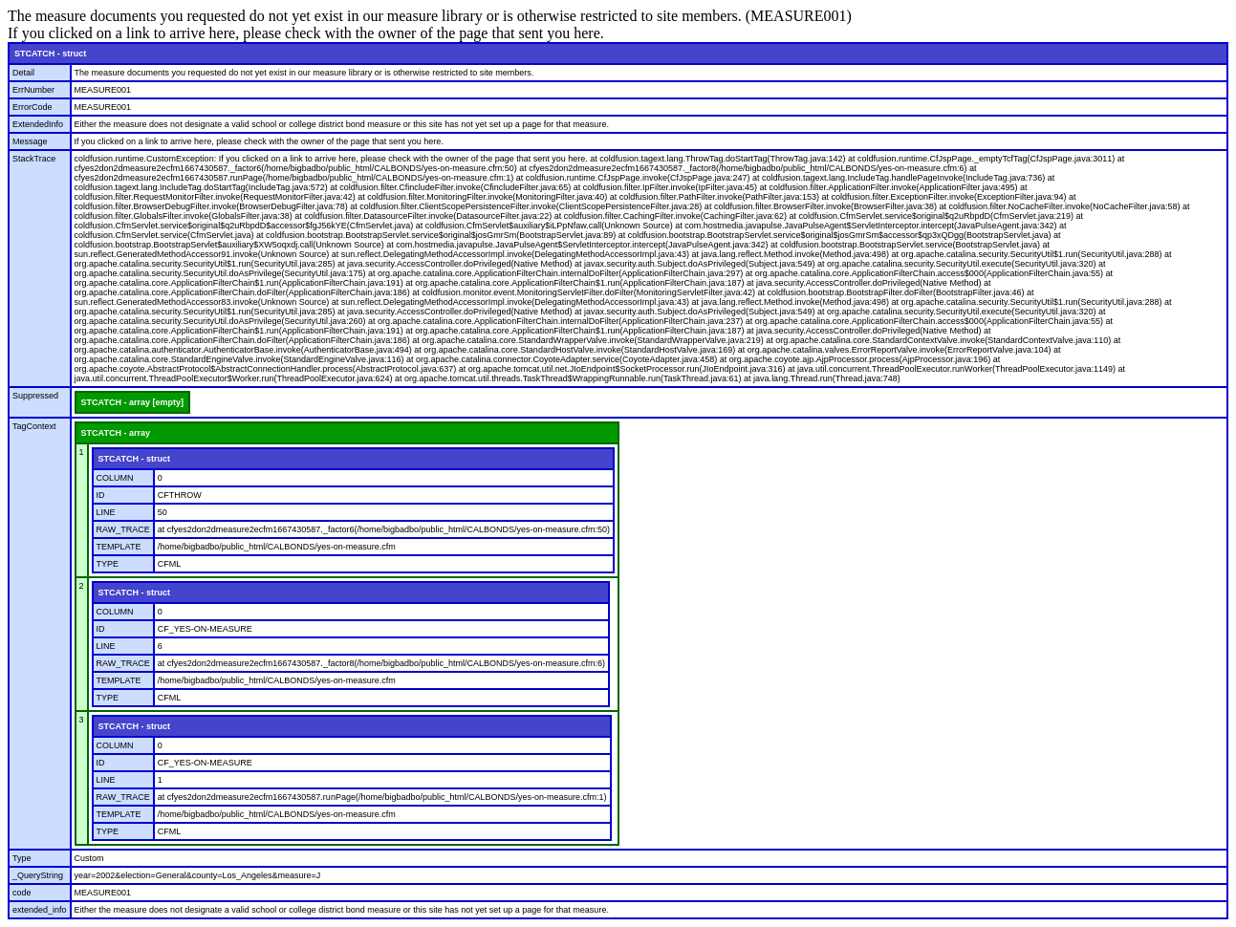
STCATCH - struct (50, 53)
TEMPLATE (119, 546)
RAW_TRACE (123, 529)
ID (101, 495)
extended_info (39, 910)
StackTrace (33, 158)
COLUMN (115, 478)
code (22, 892)
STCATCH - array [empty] (132, 402)
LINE (106, 512)
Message (30, 141)
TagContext (34, 426)
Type (22, 858)
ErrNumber (33, 90)
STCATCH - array (115, 433)
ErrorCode (32, 107)
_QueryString (37, 875)
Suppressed (35, 395)
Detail (23, 72)
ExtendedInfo (37, 124)
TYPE (108, 564)
